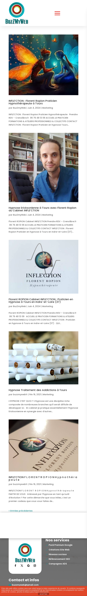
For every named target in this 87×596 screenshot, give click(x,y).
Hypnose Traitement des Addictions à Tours (38, 390)
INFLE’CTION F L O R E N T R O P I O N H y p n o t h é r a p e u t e (43, 478)
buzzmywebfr (20, 394)
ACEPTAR (43, 594)
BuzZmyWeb (19, 107)
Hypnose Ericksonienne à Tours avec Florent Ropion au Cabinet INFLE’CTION (42, 209)
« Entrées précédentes (21, 510)
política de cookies (8, 592)
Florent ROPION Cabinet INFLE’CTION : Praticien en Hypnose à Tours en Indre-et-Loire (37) (41, 300)
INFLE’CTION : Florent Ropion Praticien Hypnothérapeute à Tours (33, 102)
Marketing (47, 107)
